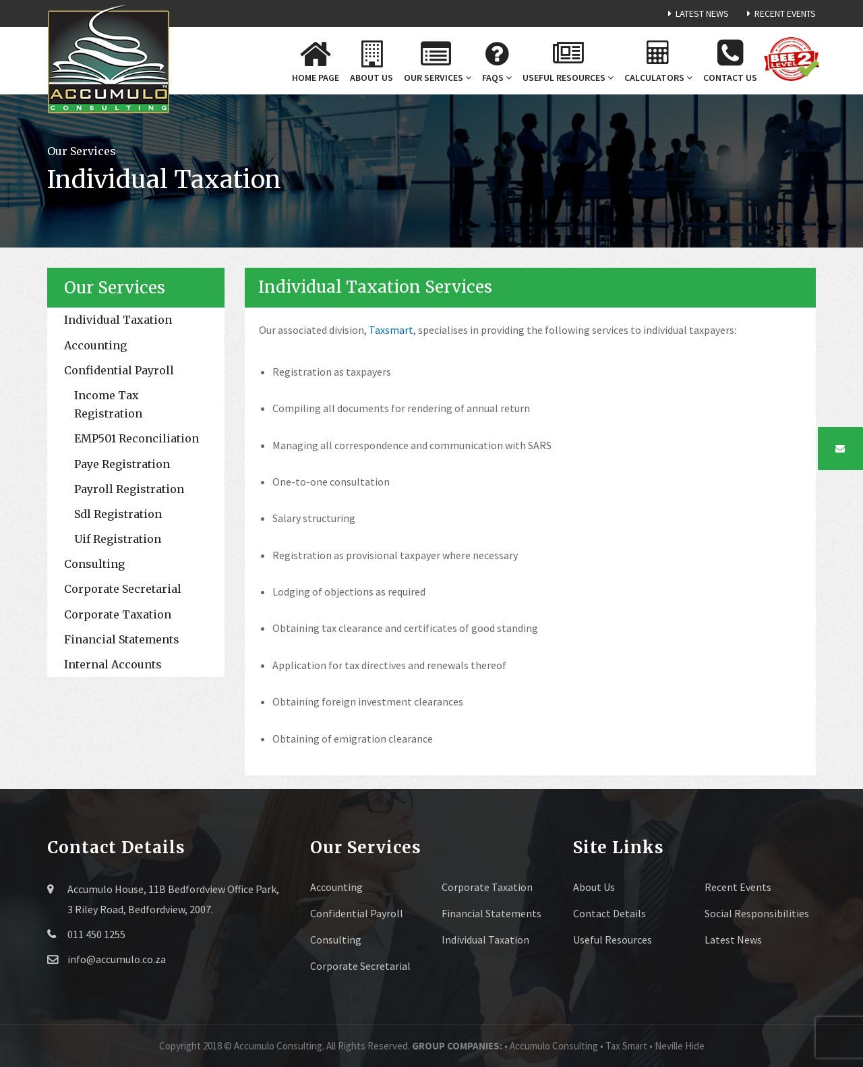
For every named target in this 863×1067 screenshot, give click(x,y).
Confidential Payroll (119, 370)
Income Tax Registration (108, 404)
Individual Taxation (118, 319)
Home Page (315, 60)
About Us (594, 887)
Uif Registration (117, 539)
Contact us (730, 60)
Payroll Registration (129, 489)
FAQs (497, 62)
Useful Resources (568, 62)
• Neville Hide (677, 1045)
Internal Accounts (113, 664)
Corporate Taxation (117, 614)
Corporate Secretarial (122, 589)
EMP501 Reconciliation (136, 438)
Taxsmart (391, 330)
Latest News (696, 13)
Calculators (658, 62)
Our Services (435, 61)
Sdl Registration (118, 514)
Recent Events (779, 13)
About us (371, 62)
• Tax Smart (624, 1045)
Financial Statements (121, 639)
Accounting (95, 345)
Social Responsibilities (757, 913)
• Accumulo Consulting (552, 1045)
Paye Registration (122, 464)
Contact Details (609, 913)
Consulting (94, 564)
